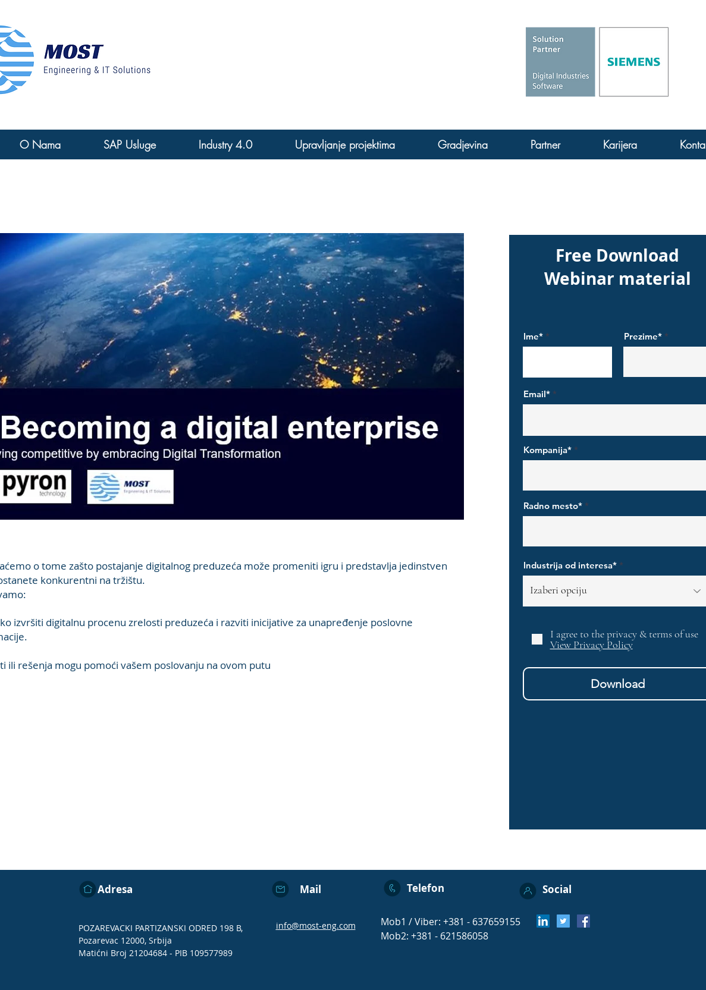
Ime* (533, 336)
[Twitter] (563, 921)
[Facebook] (583, 921)
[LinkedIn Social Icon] (543, 921)
